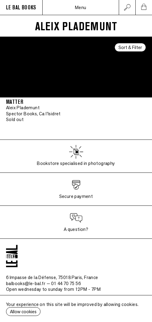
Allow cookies (23, 311)
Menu (80, 7)
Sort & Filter (130, 47)
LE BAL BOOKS (21, 8)
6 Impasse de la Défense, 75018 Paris (52, 277)
